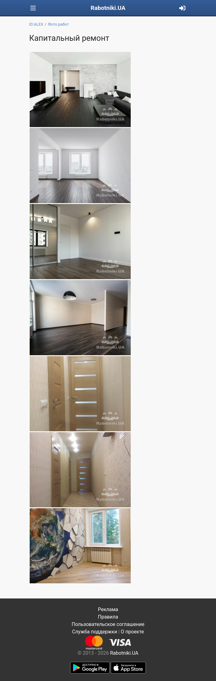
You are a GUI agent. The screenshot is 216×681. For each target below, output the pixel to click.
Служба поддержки (94, 632)
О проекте (132, 632)
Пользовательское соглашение (108, 624)
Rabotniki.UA (108, 7)
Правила (108, 617)
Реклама (108, 609)
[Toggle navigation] (33, 8)
